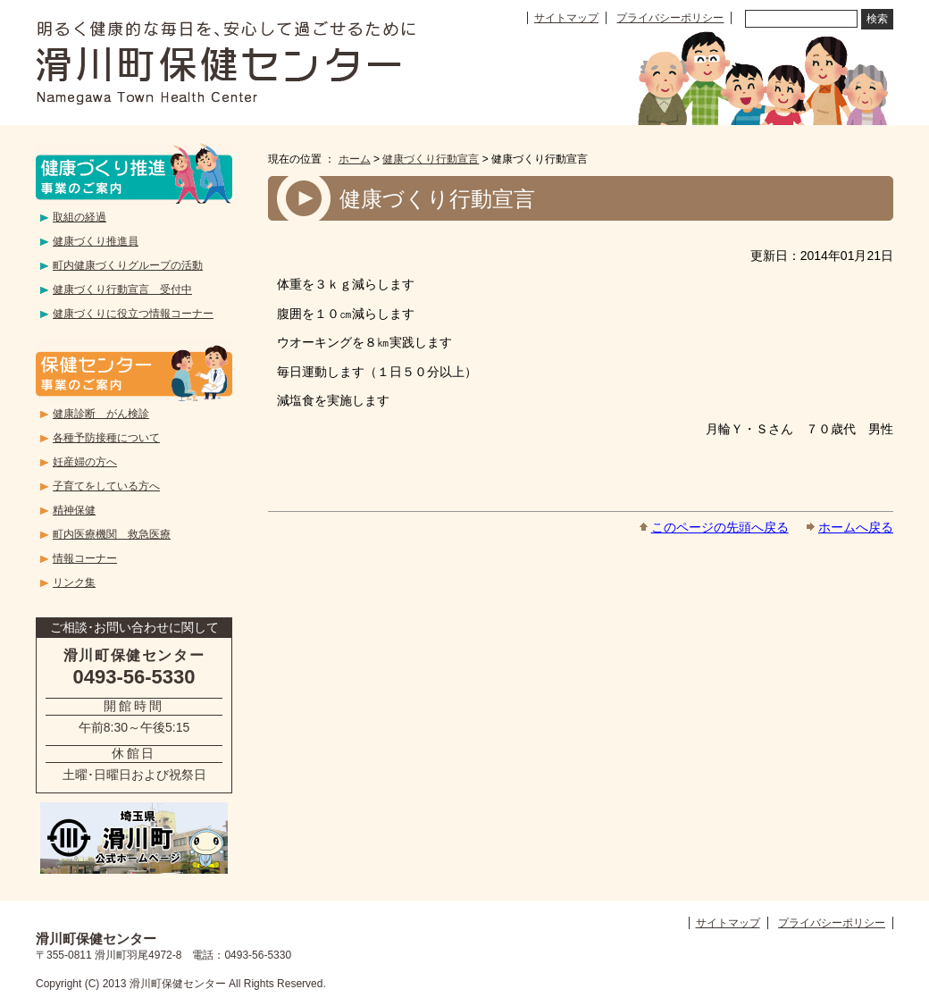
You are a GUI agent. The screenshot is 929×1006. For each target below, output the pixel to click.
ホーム (355, 159)
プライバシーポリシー (670, 18)
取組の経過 (79, 217)
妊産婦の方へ (85, 462)
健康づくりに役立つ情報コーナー (133, 313)
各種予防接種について (106, 438)
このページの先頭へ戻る (720, 527)
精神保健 (74, 510)
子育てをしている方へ (106, 486)
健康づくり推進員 (95, 241)
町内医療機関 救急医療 (112, 534)
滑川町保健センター (225, 63)
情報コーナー (85, 558)
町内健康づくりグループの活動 (128, 265)
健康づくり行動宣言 (430, 159)
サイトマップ (566, 18)
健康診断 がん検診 (101, 413)
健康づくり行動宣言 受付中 (122, 289)
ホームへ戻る (855, 527)
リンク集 (74, 582)
